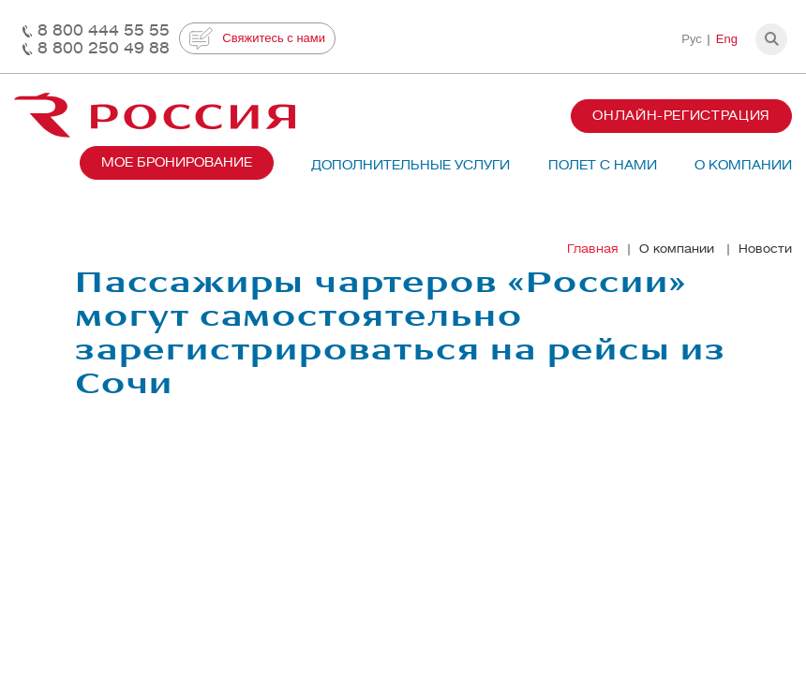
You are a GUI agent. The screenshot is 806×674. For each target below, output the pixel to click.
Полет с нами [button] (602, 165)
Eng (727, 39)
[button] (771, 39)
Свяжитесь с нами (257, 38)
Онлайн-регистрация (681, 116)
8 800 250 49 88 (103, 48)
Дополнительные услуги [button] (410, 165)
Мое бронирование (176, 162)
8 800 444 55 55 (103, 30)
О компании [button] (743, 165)
